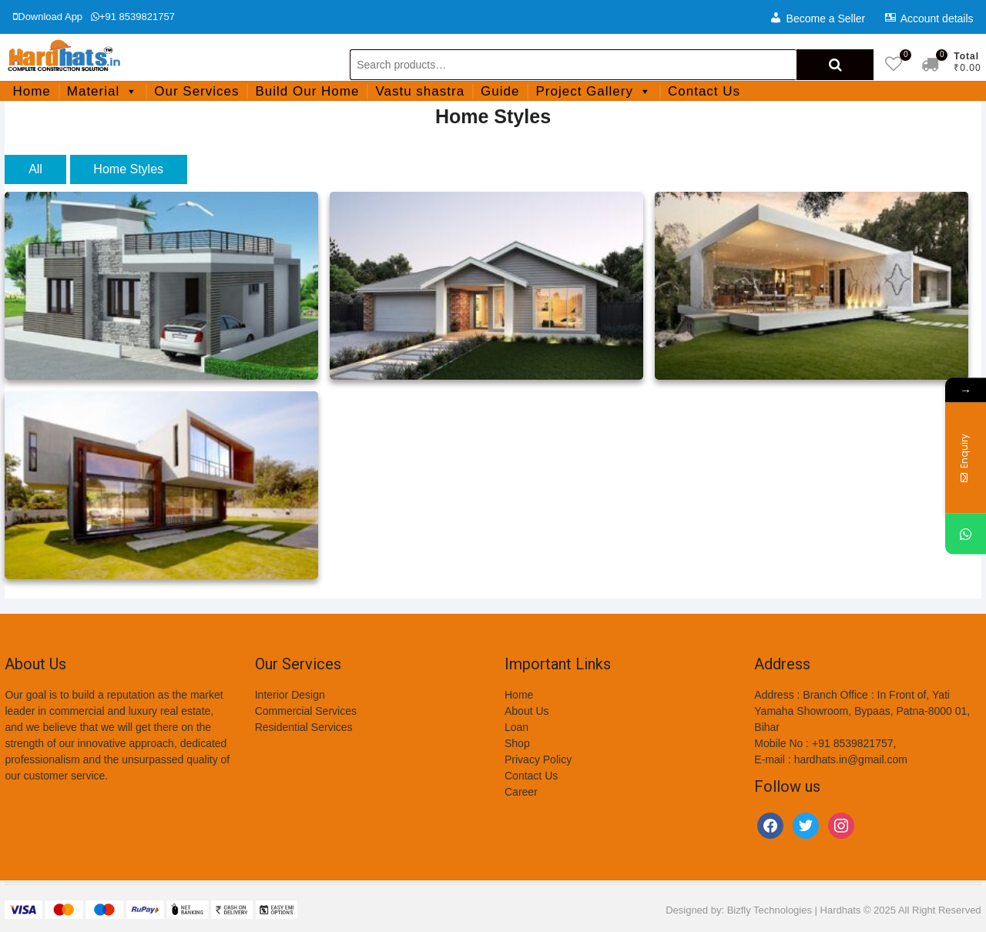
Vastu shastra (419, 91)
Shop (517, 743)
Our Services (196, 91)
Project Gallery (593, 91)
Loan (516, 727)
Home (31, 91)
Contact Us (704, 91)
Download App (47, 16)
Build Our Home (307, 91)
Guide (500, 91)
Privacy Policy (538, 759)
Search (835, 64)
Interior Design (290, 695)
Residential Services (304, 727)
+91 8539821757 (133, 16)
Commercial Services (306, 711)
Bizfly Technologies (769, 910)
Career (521, 792)
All (35, 169)
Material (102, 91)
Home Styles (128, 169)
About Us (527, 711)
